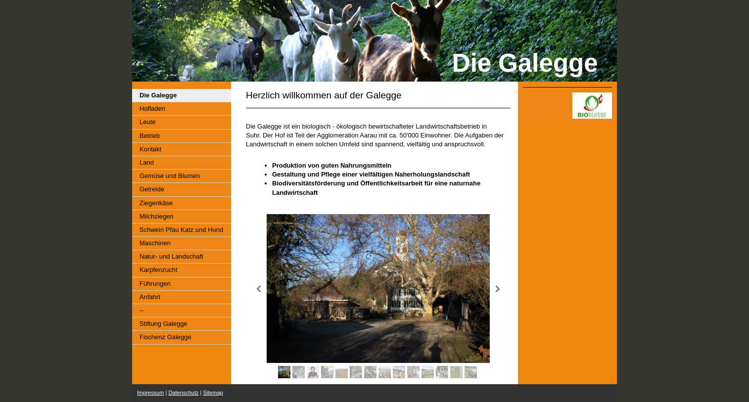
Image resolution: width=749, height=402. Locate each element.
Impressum (150, 393)
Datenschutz (183, 393)
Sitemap (213, 393)
